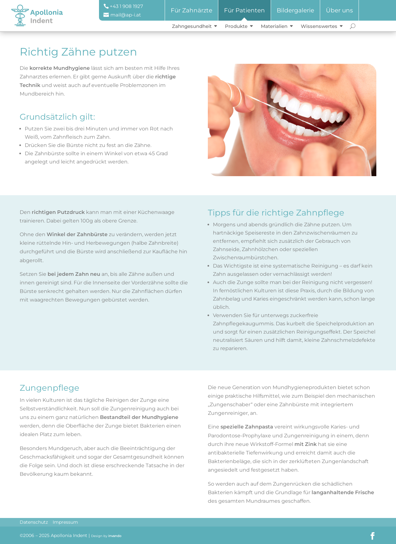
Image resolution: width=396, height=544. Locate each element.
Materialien (274, 26)
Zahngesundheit (192, 26)
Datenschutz (34, 522)
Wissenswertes (319, 26)
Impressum (65, 522)
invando (114, 536)
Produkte (236, 26)
